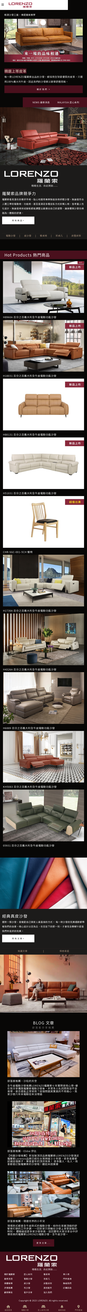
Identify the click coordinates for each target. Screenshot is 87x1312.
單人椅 (66, 1274)
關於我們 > (44, 89)
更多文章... (43, 1242)
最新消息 (62, 1308)
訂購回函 (67, 1287)
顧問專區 (8, 1292)
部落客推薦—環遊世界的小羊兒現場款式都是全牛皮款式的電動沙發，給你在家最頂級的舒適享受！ (42, 1223)
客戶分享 (28, 1292)
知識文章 (22, 951)
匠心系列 (28, 1274)
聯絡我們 (67, 1283)
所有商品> (18, 220)
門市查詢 (78, 1308)
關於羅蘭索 (9, 1274)
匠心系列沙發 (43, 1308)
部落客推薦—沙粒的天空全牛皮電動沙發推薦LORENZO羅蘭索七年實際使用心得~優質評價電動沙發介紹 (42, 1083)
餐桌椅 (43, 235)
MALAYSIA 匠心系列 (68, 102)
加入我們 (48, 1292)
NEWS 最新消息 (41, 102)
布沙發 (27, 1287)
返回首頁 (8, 1308)
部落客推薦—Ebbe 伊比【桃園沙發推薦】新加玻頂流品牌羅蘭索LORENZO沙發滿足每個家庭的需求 (43, 1153)
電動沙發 (11, 235)
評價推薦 (8, 1287)
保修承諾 (64, 951)
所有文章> (18, 938)
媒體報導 (8, 1283)
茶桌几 (59, 235)
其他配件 (48, 1287)
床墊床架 (76, 235)
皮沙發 (27, 235)
